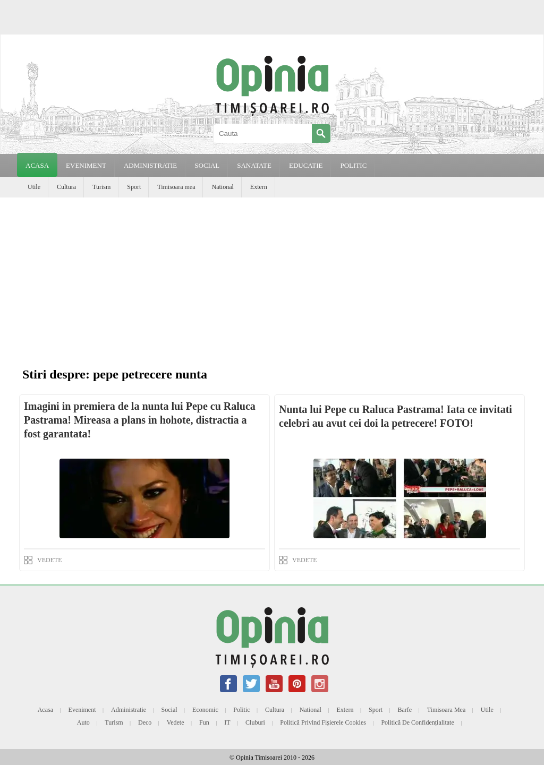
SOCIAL (206, 165)
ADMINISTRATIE (150, 165)
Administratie (128, 709)
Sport (134, 187)
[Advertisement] (272, 277)
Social (169, 709)
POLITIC (353, 165)
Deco (144, 722)
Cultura (66, 187)
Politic (241, 709)
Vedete (175, 722)
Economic (205, 709)
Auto (83, 722)
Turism (101, 187)
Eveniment (82, 709)
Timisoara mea (176, 187)
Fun (204, 722)
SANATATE (254, 165)
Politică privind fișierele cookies (323, 722)
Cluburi (255, 722)
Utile (34, 187)
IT (227, 722)
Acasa (37, 165)
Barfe (405, 709)
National (222, 187)
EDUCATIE (306, 165)
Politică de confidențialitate (417, 722)
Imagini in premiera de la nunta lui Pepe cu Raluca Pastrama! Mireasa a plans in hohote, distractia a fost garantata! (140, 420)
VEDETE (49, 560)
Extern (258, 187)
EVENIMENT (86, 165)
